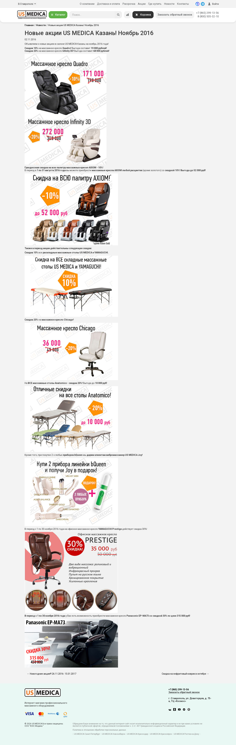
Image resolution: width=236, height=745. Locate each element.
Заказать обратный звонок (174, 14)
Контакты (183, 3)
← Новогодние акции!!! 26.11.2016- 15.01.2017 (51, 673)
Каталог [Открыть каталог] (58, 14)
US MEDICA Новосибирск (113, 734)
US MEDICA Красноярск (161, 734)
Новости (169, 3)
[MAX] (197, 4)
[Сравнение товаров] (127, 14)
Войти (213, 4)
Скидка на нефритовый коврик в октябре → (185, 673)
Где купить (154, 3)
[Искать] (118, 14)
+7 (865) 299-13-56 (207, 12)
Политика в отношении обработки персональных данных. (99, 730)
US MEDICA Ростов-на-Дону (186, 734)
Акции (142, 3)
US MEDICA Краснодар (137, 734)
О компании (87, 3)
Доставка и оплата (108, 3)
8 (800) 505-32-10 (208, 16)
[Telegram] (203, 4)
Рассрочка (128, 3)
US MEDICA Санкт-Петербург (87, 734)
